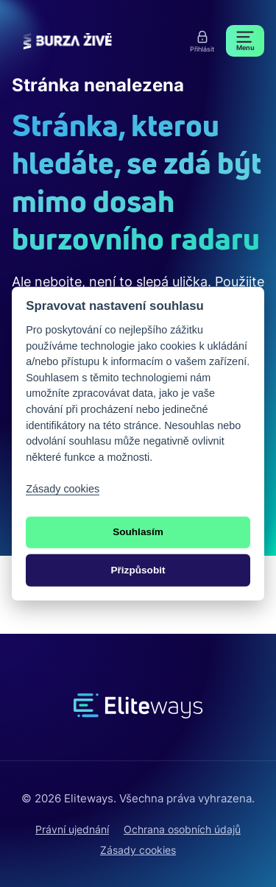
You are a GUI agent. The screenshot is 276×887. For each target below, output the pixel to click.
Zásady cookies (138, 850)
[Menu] (245, 41)
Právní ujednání (72, 829)
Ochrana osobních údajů (182, 829)
